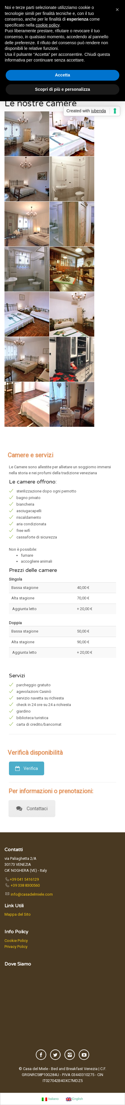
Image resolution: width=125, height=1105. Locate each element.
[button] (117, 9)
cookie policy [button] (47, 25)
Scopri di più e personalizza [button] (62, 89)
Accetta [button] (62, 75)
